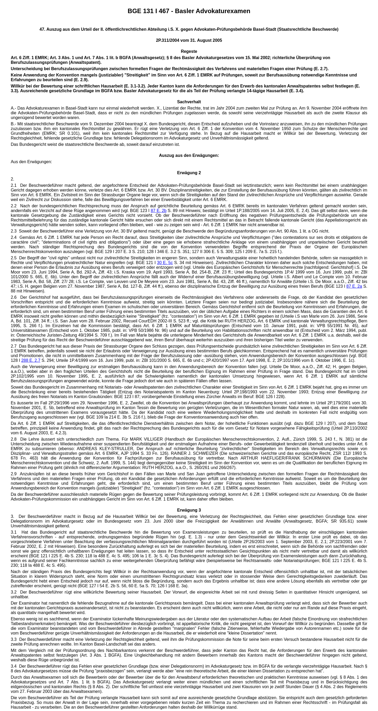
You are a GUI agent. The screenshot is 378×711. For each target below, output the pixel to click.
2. (12, 179)
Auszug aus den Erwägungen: (189, 155)
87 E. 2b (158, 210)
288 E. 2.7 (30, 360)
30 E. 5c (165, 262)
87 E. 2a (354, 286)
